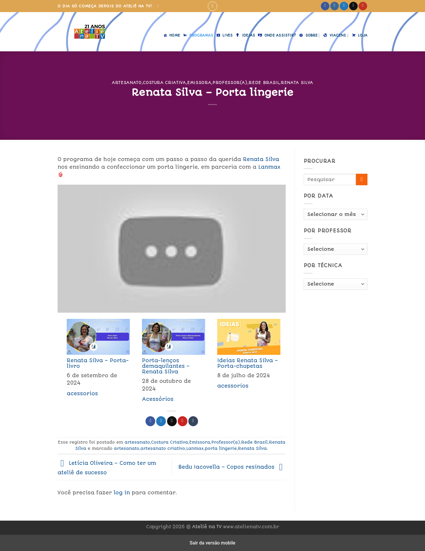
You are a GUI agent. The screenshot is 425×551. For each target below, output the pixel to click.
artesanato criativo (162, 448)
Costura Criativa (164, 82)
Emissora (199, 82)
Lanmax (269, 167)
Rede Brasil (264, 82)
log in (122, 493)
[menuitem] (95, 362)
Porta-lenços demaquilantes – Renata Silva (166, 366)
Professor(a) (229, 82)
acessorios (82, 393)
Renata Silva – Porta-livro (98, 363)
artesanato (126, 82)
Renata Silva (297, 82)
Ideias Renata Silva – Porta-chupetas (247, 363)
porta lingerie (221, 448)
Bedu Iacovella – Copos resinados (232, 467)
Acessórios (158, 399)
